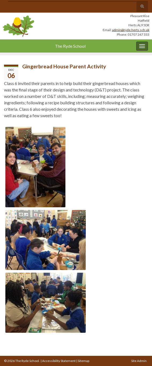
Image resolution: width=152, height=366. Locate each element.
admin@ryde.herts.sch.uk (130, 30)
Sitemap (83, 361)
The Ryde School (70, 46)
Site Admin (139, 361)
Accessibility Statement (59, 361)
